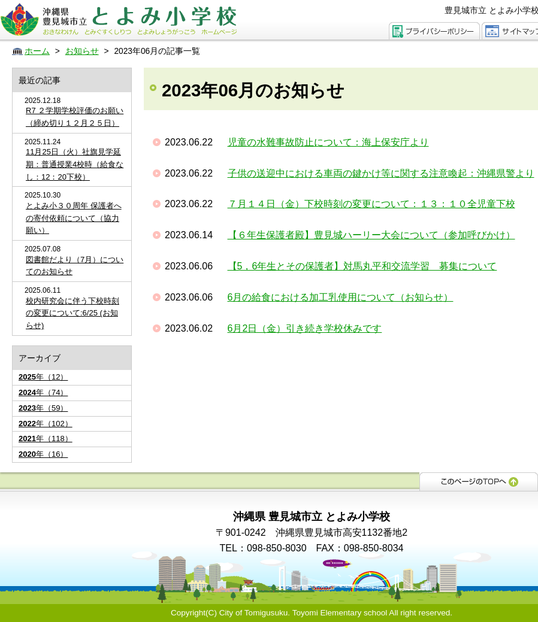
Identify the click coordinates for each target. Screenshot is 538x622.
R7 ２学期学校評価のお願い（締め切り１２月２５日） (74, 117)
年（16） (43, 454)
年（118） (45, 438)
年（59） (43, 407)
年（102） (45, 423)
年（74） (43, 392)
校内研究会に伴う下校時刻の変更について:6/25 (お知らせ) (72, 313)
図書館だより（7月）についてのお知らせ (74, 266)
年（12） (43, 376)
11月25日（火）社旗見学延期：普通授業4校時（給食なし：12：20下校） (74, 164)
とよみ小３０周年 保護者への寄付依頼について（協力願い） (74, 218)
